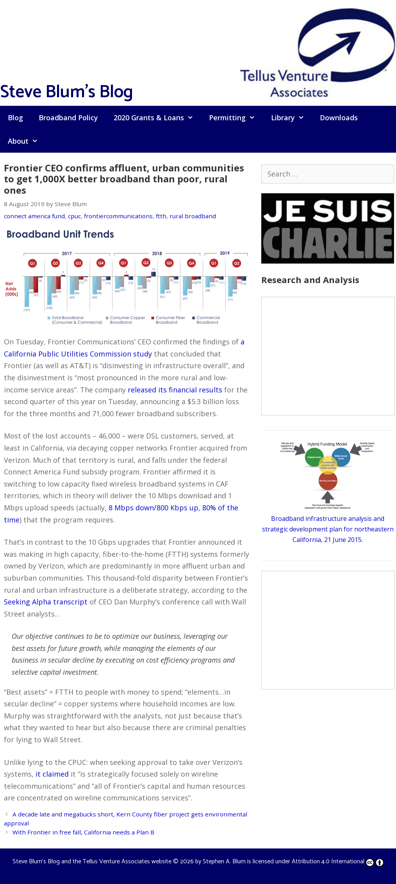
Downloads (339, 117)
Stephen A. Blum (224, 861)
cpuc (74, 216)
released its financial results (175, 389)
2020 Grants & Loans (157, 117)
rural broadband (192, 216)
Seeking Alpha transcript (45, 601)
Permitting (236, 117)
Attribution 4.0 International (338, 861)
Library (291, 117)
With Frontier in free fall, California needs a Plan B (83, 832)
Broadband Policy (68, 117)
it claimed (52, 774)
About (27, 141)
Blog (15, 117)
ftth (161, 216)
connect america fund (34, 216)
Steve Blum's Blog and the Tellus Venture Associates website (91, 861)
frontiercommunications (118, 216)
